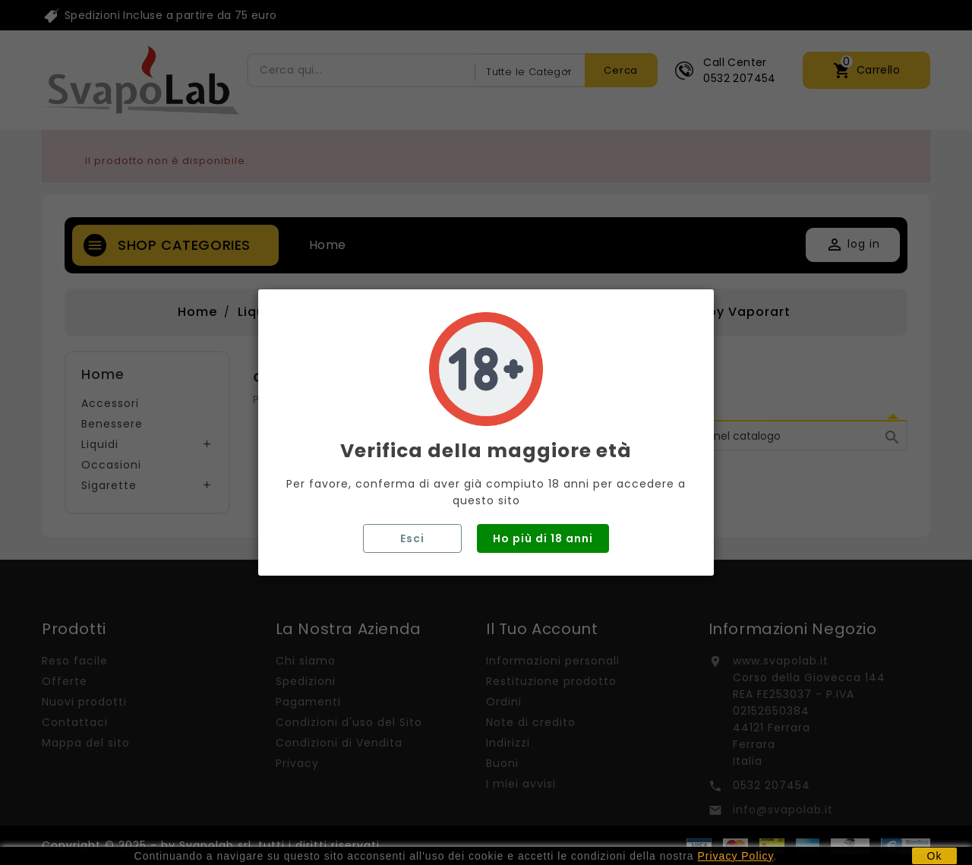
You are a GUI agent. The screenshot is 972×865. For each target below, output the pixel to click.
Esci (412, 538)
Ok (934, 856)
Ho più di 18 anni (543, 538)
